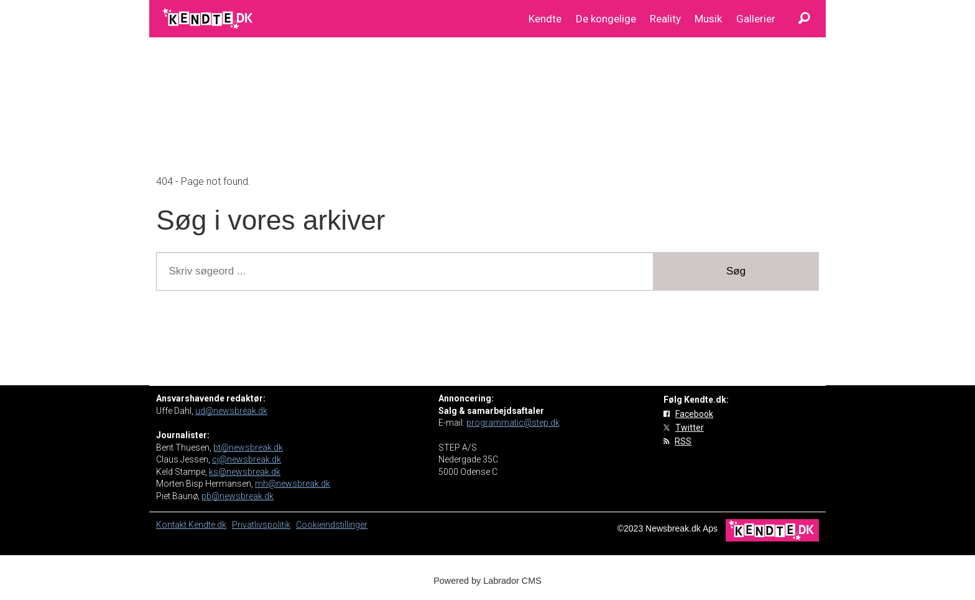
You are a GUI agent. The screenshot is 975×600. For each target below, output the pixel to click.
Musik (708, 18)
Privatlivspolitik (261, 525)
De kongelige (606, 18)
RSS (683, 441)
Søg (736, 271)
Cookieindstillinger (331, 525)
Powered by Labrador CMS (487, 581)
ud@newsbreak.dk (231, 411)
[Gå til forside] (208, 18)
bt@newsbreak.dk (248, 447)
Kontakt (172, 525)
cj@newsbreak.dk (246, 459)
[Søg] (804, 18)
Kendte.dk (207, 525)
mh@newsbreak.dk (292, 484)
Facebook (694, 414)
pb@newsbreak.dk (237, 496)
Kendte (545, 18)
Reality (665, 18)
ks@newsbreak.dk (244, 472)
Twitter (689, 428)
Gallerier (755, 18)
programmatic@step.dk (513, 423)
